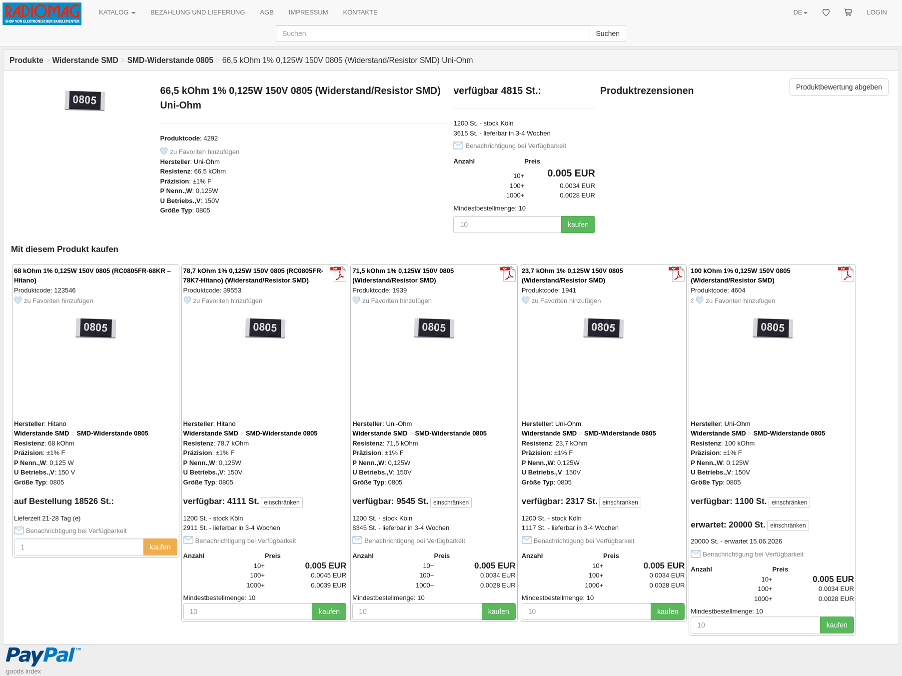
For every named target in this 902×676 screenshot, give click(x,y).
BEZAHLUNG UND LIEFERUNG (197, 12)
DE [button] (800, 12)
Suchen (608, 34)
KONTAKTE (360, 12)
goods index (23, 671)
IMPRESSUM (308, 12)
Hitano (56, 424)
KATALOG (117, 12)
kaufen (578, 224)
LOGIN (877, 12)
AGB (266, 12)
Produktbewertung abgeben (839, 87)
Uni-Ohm (207, 162)
